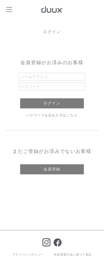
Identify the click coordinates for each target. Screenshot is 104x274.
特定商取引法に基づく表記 (73, 254)
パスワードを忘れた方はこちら (51, 115)
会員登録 (52, 169)
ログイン (52, 103)
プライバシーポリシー (28, 254)
